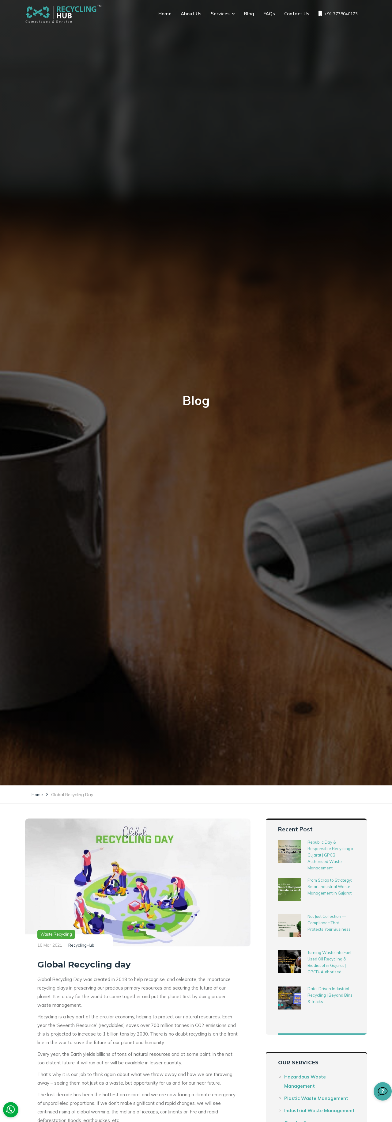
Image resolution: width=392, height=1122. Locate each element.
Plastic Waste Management (316, 1098)
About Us (191, 14)
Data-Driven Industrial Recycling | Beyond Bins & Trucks (329, 995)
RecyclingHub (81, 945)
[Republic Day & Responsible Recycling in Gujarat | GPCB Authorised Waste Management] (289, 851)
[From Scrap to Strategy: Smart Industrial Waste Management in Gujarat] (289, 889)
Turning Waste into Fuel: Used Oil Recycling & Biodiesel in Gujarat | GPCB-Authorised (329, 962)
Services (220, 14)
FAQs (269, 14)
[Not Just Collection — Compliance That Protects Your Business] (289, 925)
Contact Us (296, 14)
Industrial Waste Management (319, 1110)
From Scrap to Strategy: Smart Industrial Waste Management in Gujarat (329, 886)
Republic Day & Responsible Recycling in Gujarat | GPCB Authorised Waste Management (331, 855)
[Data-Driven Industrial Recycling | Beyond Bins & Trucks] (289, 998)
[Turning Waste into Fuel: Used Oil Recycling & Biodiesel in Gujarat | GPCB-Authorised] (289, 961)
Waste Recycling (56, 934)
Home (165, 14)
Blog (249, 14)
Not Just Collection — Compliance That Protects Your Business (329, 923)
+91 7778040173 (338, 13)
